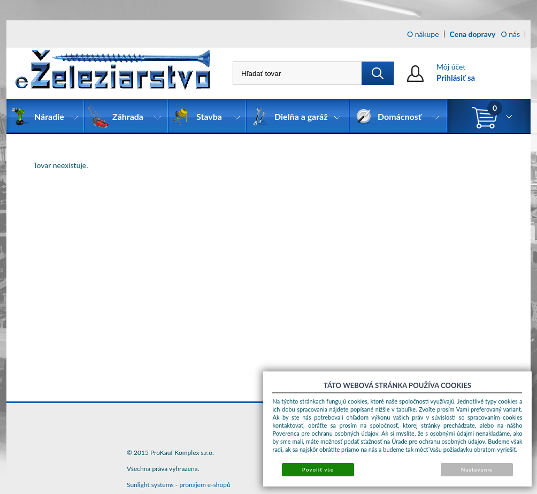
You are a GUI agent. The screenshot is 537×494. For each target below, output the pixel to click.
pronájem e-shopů (204, 485)
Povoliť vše (318, 469)
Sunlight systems (150, 485)
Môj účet (450, 66)
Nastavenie (477, 469)
